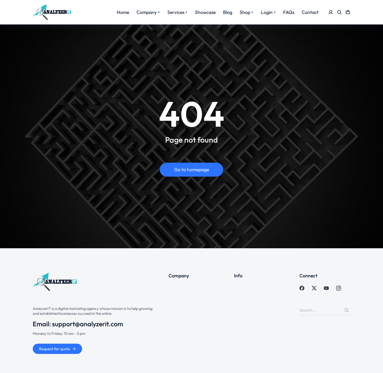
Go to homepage (191, 169)
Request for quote (57, 348)
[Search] (346, 310)
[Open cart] (347, 12)
